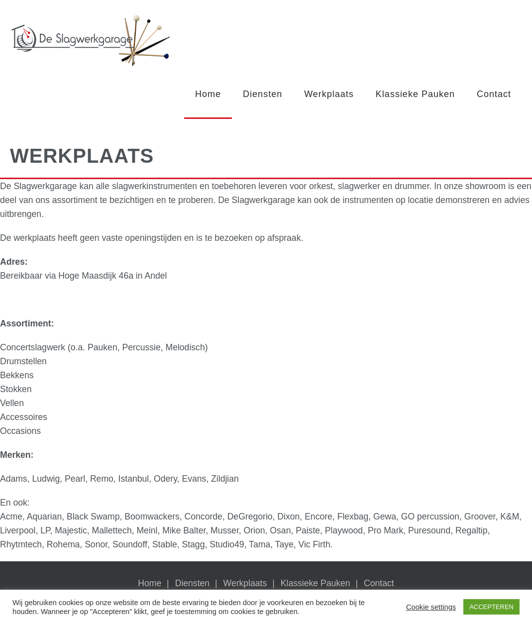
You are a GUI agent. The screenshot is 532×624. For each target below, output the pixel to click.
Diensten (262, 94)
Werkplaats (329, 94)
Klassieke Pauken (415, 94)
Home (208, 94)
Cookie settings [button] (431, 607)
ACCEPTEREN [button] (491, 607)
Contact (494, 94)
